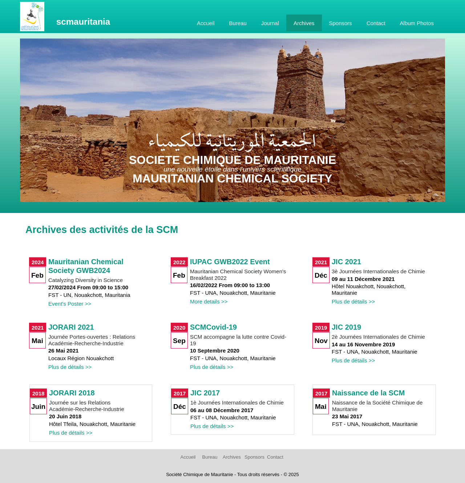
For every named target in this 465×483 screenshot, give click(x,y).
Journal (270, 23)
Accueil (205, 23)
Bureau (237, 23)
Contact (376, 23)
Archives (304, 23)
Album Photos (417, 23)
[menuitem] (206, 23)
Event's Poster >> (69, 304)
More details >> (208, 301)
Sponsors (340, 23)
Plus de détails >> (353, 301)
